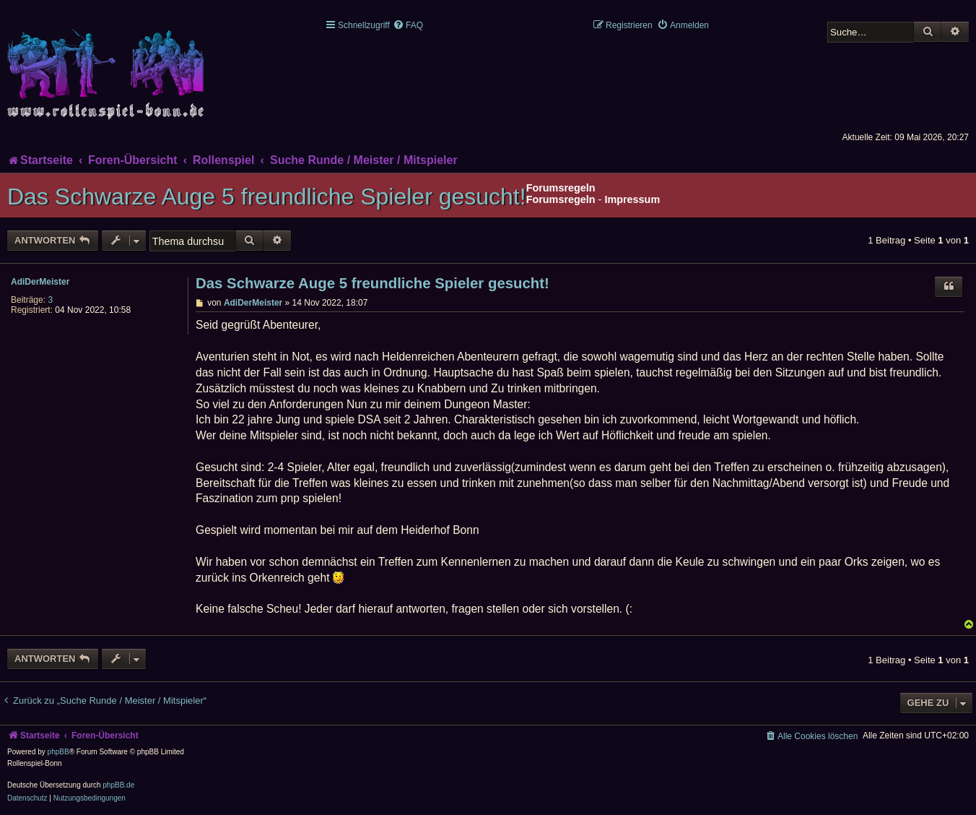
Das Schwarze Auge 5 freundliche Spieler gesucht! (266, 197)
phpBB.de (118, 785)
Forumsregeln (561, 199)
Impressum (632, 199)
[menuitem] (408, 25)
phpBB (58, 752)
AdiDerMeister (40, 282)
